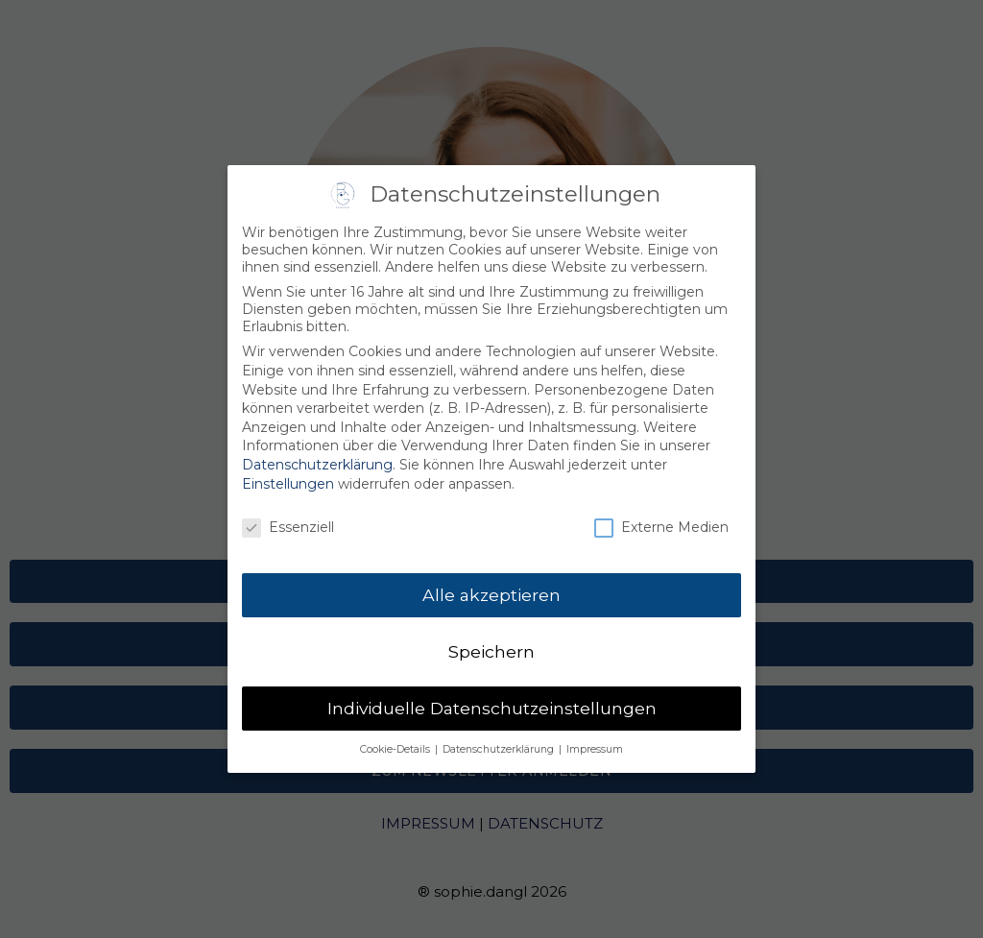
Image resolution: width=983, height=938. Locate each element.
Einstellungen (288, 475)
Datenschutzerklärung (317, 457)
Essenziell (288, 519)
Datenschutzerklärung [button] (500, 740)
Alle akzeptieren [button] (491, 587)
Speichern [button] (491, 644)
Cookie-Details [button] (396, 740)
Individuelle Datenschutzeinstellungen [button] (492, 700)
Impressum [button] (594, 740)
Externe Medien (661, 519)
